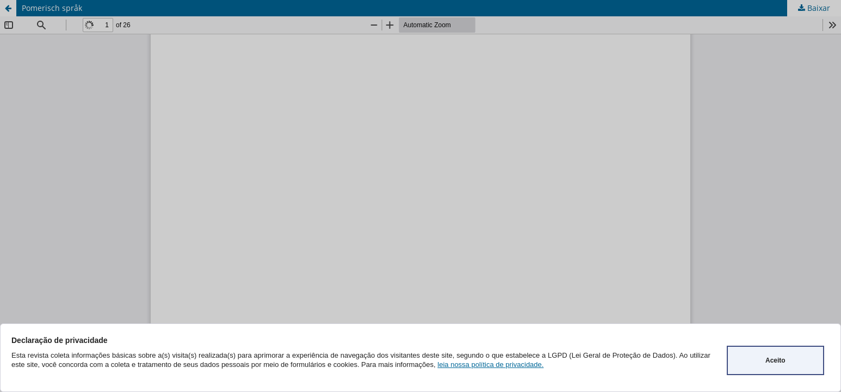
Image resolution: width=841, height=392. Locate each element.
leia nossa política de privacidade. (490, 364)
